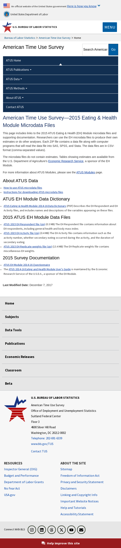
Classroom (13, 370)
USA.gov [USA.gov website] (9, 495)
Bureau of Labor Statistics (19, 38)
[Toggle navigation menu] (110, 27)
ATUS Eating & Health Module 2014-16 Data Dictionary (35, 206)
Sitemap (66, 469)
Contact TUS (39, 451)
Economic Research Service (65, 161)
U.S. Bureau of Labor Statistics (35, 27)
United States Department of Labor (25, 14)
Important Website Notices (79, 501)
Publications (15, 343)
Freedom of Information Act (80, 475)
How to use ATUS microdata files (23, 187)
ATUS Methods (15, 88)
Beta (8, 383)
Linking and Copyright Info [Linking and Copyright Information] (78, 495)
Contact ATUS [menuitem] (15, 107)
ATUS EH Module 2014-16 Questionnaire (27, 265)
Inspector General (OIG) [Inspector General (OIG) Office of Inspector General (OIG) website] (20, 469)
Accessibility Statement (77, 514)
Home (9, 303)
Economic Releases (19, 357)
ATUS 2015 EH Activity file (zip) (22, 233)
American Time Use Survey (55, 38)
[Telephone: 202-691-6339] (63, 438)
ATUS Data (13, 79)
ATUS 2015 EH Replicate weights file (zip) (28, 246)
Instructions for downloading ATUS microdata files (33, 192)
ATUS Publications (17, 70)
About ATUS (13, 98)
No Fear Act (12, 488)
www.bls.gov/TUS (42, 444)
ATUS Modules (85, 172)
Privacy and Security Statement (82, 482)
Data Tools (13, 330)
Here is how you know (81, 6)
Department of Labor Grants (24, 482)
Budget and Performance (21, 475)
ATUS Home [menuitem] (13, 60)
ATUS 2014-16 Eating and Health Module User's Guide (40, 269)
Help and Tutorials (73, 508)
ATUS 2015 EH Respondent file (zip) (24, 224)
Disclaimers (68, 488)
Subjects (12, 317)
